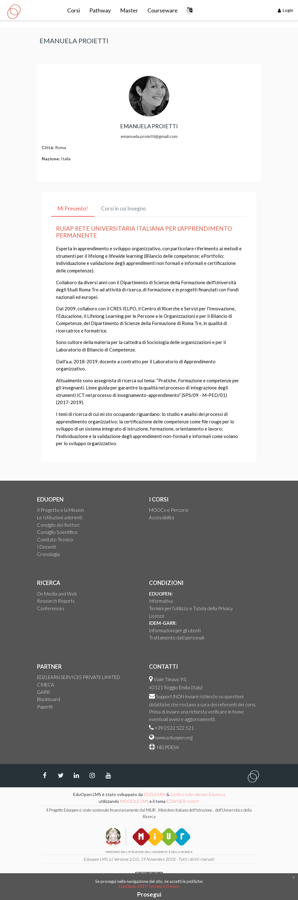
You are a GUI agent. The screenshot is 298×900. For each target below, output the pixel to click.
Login (286, 10)
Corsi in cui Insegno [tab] (123, 208)
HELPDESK (167, 747)
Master (129, 10)
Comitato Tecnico (55, 539)
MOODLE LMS (134, 801)
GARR (43, 692)
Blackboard (48, 699)
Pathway (100, 10)
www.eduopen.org (174, 737)
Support (164, 696)
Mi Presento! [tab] (73, 208)
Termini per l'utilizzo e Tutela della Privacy (191, 608)
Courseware (162, 10)
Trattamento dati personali (176, 637)
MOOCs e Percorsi (168, 510)
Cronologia (48, 554)
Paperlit (45, 706)
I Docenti (46, 546)
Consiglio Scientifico (57, 532)
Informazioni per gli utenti (175, 630)
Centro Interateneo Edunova (197, 794)
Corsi (73, 10)
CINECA (45, 684)
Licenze (157, 616)
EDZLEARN (154, 794)
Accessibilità (161, 517)
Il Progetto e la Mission (60, 510)
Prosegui (149, 894)
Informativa (161, 601)
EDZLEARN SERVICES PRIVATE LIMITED (78, 677)
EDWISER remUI (183, 801)
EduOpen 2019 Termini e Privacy (149, 886)
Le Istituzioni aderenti (59, 517)
